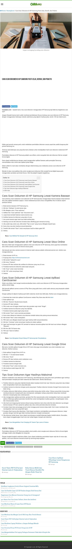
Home (3, 11)
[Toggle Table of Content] (37, 178)
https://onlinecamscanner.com (21, 257)
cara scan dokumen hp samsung (24, 446)
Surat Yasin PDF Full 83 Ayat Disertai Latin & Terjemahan (12, 469)
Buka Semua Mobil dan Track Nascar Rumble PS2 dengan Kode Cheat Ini (34, 470)
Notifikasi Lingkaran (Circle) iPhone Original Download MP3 (19, 486)
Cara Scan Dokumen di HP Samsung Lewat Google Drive (19, 186)
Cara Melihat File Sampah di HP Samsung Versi (23, 236)
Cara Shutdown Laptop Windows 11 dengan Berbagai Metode (20, 523)
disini (51, 297)
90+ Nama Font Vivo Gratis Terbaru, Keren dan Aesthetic (18, 499)
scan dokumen (38, 446)
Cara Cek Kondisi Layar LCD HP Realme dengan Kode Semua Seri (21, 490)
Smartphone (10, 11)
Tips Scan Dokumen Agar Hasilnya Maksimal (16, 188)
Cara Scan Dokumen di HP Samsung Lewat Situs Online (19, 182)
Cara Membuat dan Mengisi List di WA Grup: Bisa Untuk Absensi (21, 514)
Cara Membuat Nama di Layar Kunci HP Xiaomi (16, 504)
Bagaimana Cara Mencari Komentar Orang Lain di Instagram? (20, 495)
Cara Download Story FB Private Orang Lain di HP (16, 528)
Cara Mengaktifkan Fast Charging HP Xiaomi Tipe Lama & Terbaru (29, 422)
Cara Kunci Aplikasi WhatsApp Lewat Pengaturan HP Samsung (59, 460)
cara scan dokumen (10, 446)
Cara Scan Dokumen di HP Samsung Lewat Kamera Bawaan (20, 180)
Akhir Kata (7, 190)
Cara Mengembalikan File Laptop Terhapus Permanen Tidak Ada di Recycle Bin (25, 532)
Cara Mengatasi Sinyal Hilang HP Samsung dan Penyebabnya (27, 338)
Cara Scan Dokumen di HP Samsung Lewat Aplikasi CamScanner (21, 184)
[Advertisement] (36, 65)
